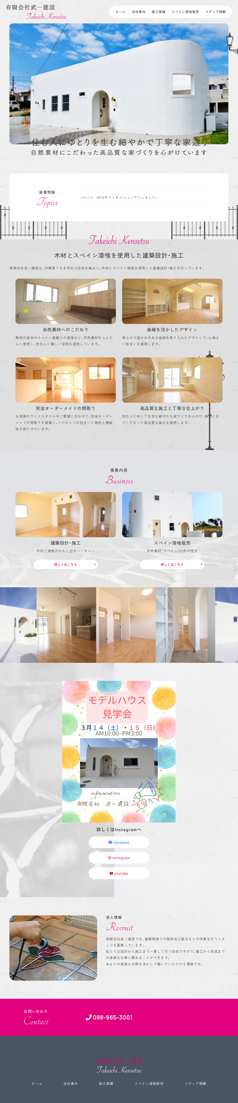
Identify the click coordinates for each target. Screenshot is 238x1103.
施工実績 (155, 11)
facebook (119, 842)
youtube (119, 873)
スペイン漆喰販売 (183, 11)
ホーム (115, 11)
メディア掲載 (215, 11)
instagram (119, 857)
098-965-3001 (113, 1017)
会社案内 (134, 11)
